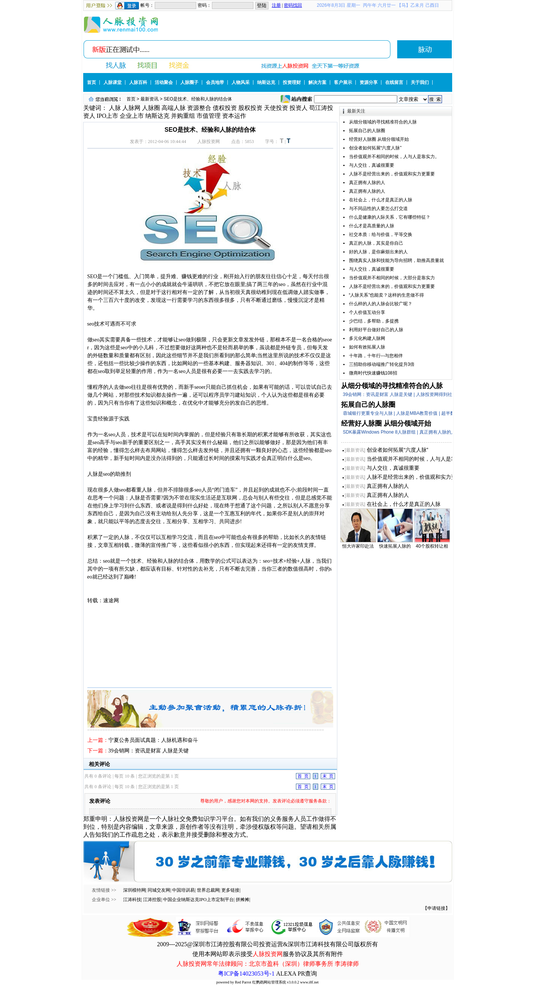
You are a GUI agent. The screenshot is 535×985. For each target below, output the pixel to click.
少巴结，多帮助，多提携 (374, 321)
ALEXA (286, 973)
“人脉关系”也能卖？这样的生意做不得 (386, 295)
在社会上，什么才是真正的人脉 (380, 199)
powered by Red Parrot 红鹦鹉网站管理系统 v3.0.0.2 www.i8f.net (267, 982)
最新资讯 (149, 99)
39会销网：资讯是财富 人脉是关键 (148, 751)
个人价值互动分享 (367, 312)
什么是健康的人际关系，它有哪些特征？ (389, 217)
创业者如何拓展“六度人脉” (375, 148)
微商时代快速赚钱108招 (373, 373)
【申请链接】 (436, 908)
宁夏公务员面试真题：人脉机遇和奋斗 (153, 740)
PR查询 (307, 973)
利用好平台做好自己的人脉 (376, 329)
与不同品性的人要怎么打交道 (378, 208)
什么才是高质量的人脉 (371, 225)
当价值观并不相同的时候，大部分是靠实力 (392, 277)
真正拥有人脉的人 (367, 182)
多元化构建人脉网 (367, 338)
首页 (131, 99)
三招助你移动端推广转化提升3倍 (382, 364)
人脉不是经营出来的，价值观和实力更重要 (392, 174)
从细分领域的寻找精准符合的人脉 (383, 122)
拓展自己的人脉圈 (367, 130)
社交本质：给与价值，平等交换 (380, 234)
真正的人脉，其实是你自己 (376, 243)
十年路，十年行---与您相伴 (376, 355)
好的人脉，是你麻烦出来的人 (378, 251)
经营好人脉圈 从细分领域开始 (379, 139)
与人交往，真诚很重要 (371, 165)
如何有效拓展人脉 (367, 347)
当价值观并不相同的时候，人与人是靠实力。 (394, 156)
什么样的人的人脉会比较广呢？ (380, 303)
